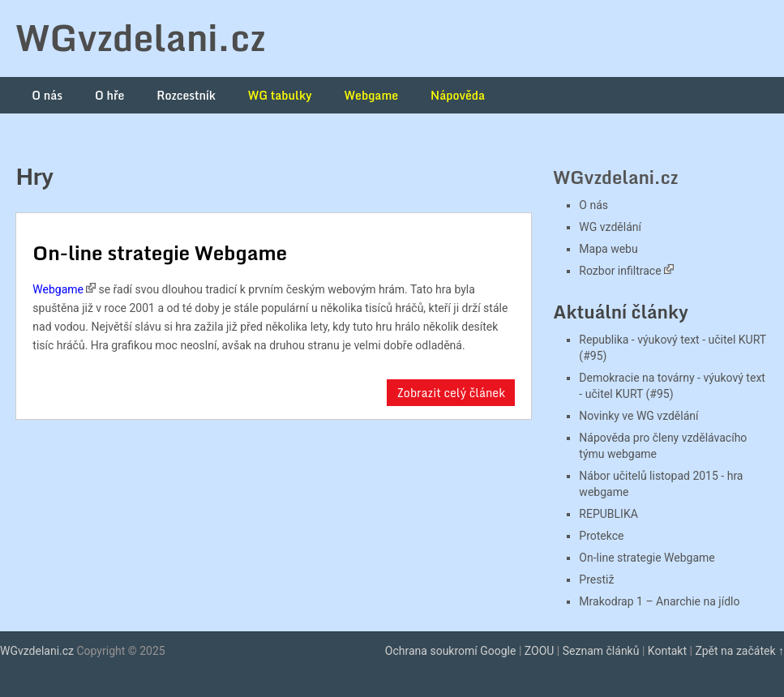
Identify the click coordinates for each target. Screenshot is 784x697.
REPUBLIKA (608, 513)
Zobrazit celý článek (450, 392)
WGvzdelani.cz (140, 37)
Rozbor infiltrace (620, 270)
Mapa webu (608, 248)
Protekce (601, 535)
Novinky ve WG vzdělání (638, 415)
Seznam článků (601, 650)
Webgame (372, 95)
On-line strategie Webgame (159, 252)
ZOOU (540, 650)
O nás (47, 95)
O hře (109, 95)
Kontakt (667, 650)
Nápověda (458, 95)
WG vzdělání (610, 226)
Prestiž (596, 579)
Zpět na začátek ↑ (739, 650)
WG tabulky (280, 95)
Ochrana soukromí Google (450, 650)
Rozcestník (186, 95)
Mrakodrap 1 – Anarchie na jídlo (659, 601)
